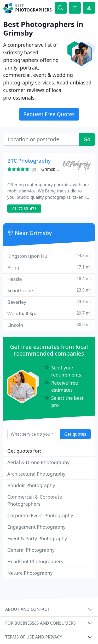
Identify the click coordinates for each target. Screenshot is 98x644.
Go (86, 139)
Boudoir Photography (31, 485)
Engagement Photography (36, 527)
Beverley (49, 302)
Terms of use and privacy (33, 637)
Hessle (49, 279)
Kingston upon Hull (49, 256)
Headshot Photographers (35, 561)
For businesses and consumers (40, 623)
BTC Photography (29, 160)
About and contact (27, 609)
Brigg (49, 267)
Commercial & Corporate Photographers (34, 500)
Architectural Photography (36, 474)
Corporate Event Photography (40, 515)
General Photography (31, 550)
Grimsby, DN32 (56, 169)
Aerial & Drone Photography (38, 462)
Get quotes (75, 434)
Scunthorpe (49, 290)
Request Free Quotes (49, 114)
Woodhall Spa (49, 313)
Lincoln (49, 325)
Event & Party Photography (37, 538)
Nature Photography (30, 573)
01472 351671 (24, 208)
